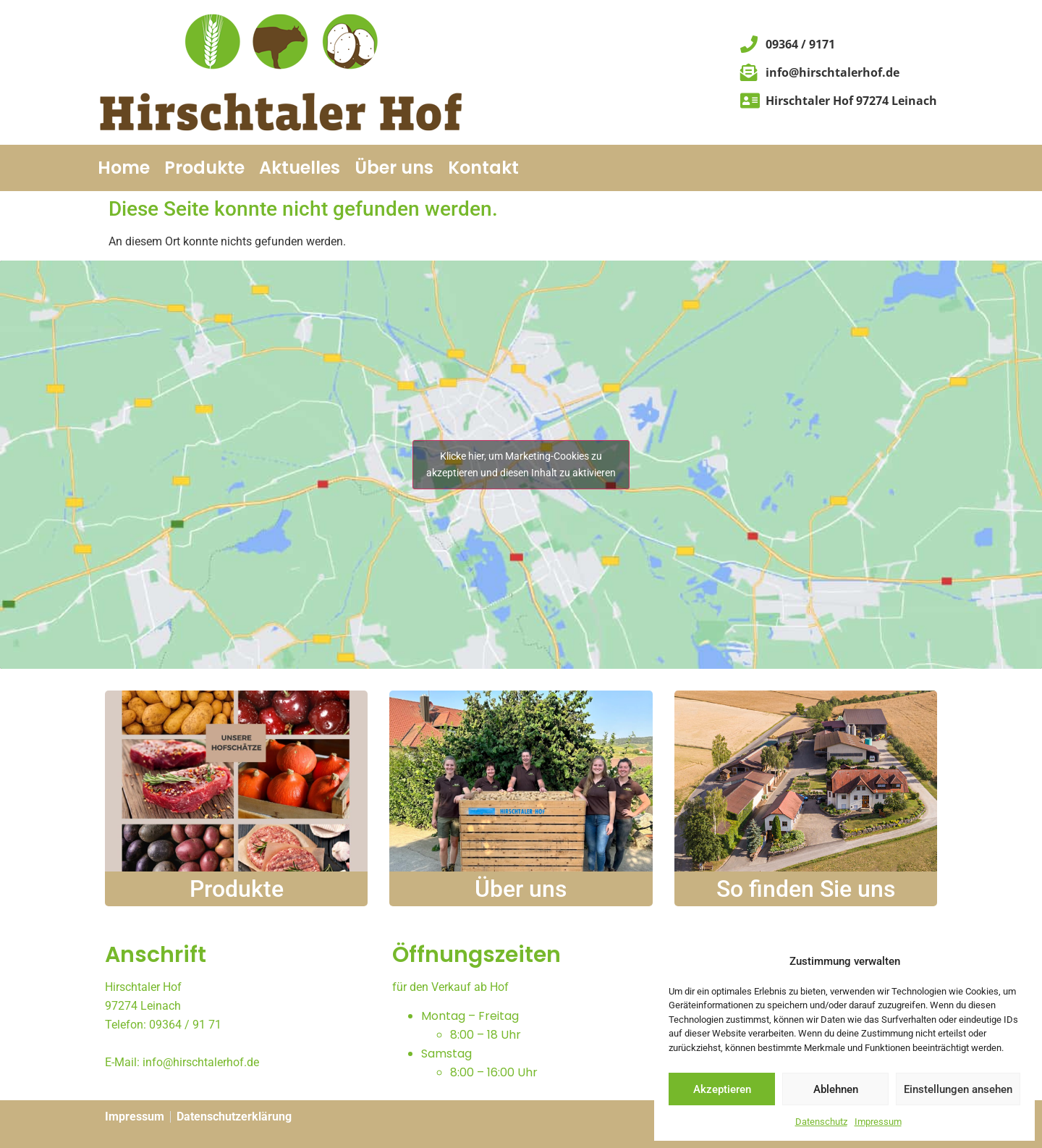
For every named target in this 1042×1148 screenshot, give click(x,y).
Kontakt (483, 168)
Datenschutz (821, 1121)
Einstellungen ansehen (958, 1089)
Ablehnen (835, 1089)
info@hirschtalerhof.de (201, 1062)
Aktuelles (299, 168)
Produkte (204, 168)
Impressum (878, 1121)
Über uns (394, 168)
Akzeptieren (722, 1089)
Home (124, 168)
